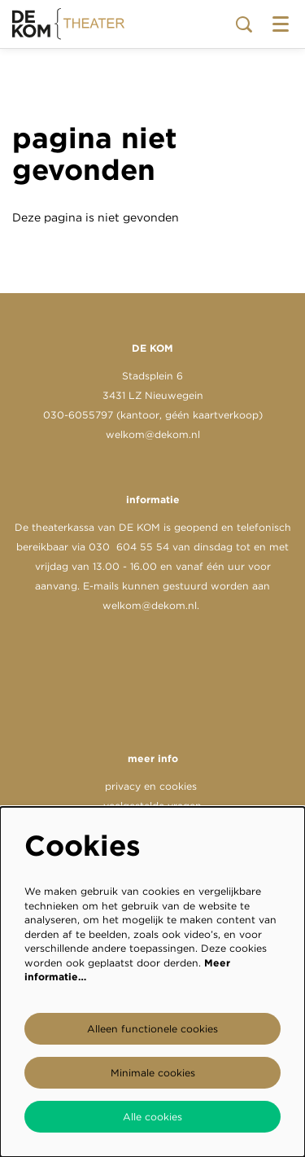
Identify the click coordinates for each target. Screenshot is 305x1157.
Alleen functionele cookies (152, 1029)
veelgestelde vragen (152, 806)
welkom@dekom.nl (153, 434)
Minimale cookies (153, 1073)
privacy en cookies (151, 786)
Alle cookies (152, 1117)
